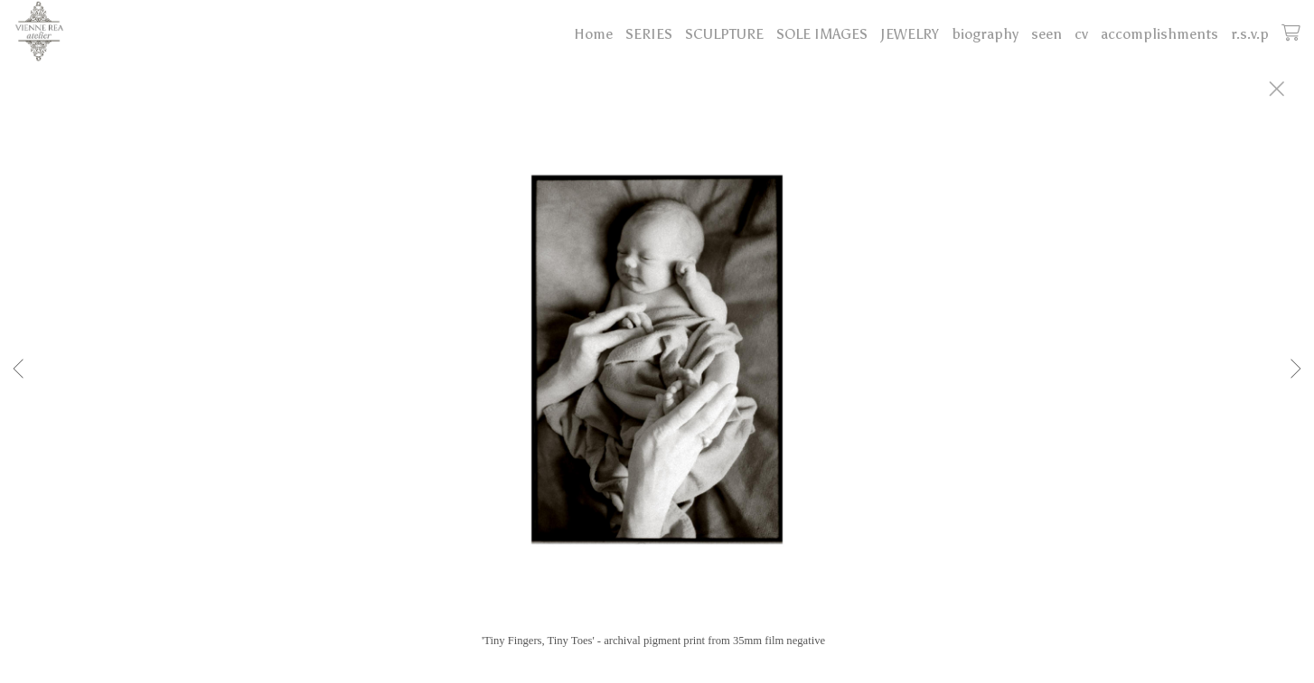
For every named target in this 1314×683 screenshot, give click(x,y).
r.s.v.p (1250, 33)
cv (1081, 33)
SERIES (648, 33)
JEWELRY (909, 33)
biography (985, 33)
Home (593, 33)
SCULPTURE (724, 33)
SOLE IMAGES (822, 33)
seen (1046, 33)
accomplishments (1159, 33)
